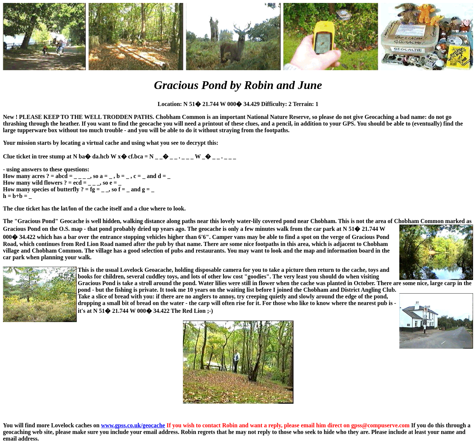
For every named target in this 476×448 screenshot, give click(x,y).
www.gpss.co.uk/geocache (133, 425)
